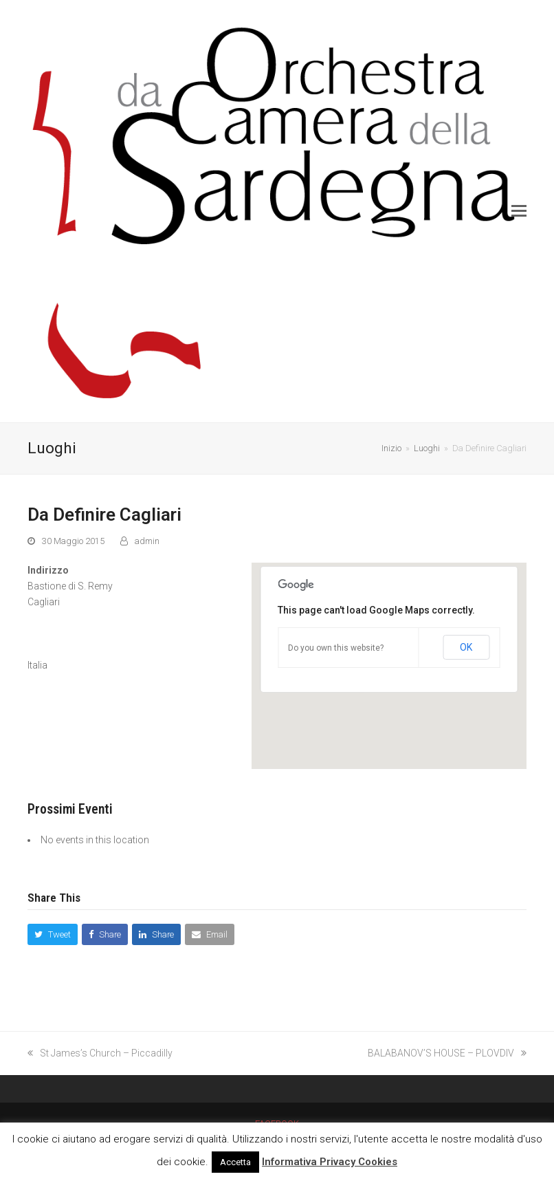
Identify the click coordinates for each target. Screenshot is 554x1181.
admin (147, 541)
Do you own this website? (336, 648)
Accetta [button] (235, 1162)
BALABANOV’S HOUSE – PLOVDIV (447, 1053)
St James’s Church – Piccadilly (100, 1053)
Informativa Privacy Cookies (329, 1162)
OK (466, 647)
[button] (519, 211)
